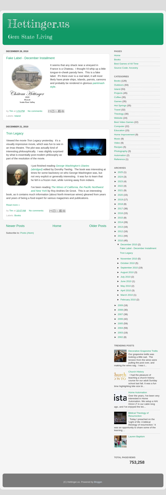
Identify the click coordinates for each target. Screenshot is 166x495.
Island (17, 116)
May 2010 (126, 286)
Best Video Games (123, 122)
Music (117, 138)
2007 (121, 314)
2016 (121, 213)
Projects (118, 93)
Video (117, 143)
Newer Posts (15, 226)
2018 (121, 204)
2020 (121, 195)
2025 (121, 172)
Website (118, 118)
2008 (121, 310)
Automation (120, 155)
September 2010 (130, 267)
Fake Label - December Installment (30, 58)
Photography (120, 151)
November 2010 (129, 258)
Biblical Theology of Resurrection (138, 414)
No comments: (35, 111)
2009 (121, 305)
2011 (121, 236)
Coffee (117, 97)
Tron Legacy (14, 133)
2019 (121, 199)
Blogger (98, 482)
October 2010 (128, 263)
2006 (121, 319)
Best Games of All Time (126, 63)
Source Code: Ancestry (126, 68)
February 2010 (128, 299)
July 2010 (126, 276)
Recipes (118, 147)
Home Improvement (124, 134)
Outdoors (119, 85)
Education (119, 130)
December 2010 (129, 244)
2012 (121, 231)
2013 (121, 227)
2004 (121, 328)
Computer (119, 126)
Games (118, 101)
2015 (121, 217)
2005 (121, 323)
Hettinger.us (39, 23)
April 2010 (126, 290)
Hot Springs (120, 105)
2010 (121, 240)
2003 (121, 332)
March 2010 (127, 295)
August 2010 (127, 272)
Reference (119, 159)
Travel (117, 109)
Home (57, 226)
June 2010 (126, 281)
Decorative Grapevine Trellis (143, 351)
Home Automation (137, 392)
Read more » (13, 205)
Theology (119, 114)
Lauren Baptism (136, 436)
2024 (121, 176)
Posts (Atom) (27, 233)
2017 (121, 208)
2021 (121, 190)
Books (17, 215)
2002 (121, 337)
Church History (136, 371)
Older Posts (97, 226)
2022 (121, 186)
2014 (121, 222)
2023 (121, 181)
